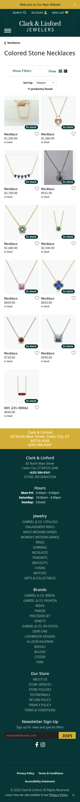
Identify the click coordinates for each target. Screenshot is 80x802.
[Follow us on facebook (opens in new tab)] (36, 744)
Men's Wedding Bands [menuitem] (40, 532)
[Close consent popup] (73, 795)
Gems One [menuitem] (39, 631)
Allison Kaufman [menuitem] (40, 642)
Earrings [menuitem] (40, 547)
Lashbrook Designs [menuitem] (40, 636)
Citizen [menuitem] (40, 657)
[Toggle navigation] (7, 33)
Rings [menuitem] (40, 542)
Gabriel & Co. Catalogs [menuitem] (40, 522)
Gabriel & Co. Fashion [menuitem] (40, 601)
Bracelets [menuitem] (40, 563)
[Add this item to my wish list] (35, 133)
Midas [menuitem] (39, 606)
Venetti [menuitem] (40, 621)
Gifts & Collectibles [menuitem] (40, 578)
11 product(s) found (40, 89)
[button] (19, 12)
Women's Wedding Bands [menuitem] (40, 537)
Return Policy (40, 700)
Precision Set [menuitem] (40, 616)
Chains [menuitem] (40, 568)
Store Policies (40, 690)
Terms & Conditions (40, 710)
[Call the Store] (40, 472)
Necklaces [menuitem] (40, 552)
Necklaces (13, 43)
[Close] (74, 4)
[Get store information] (40, 477)
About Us (40, 679)
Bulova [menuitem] (40, 652)
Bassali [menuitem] (40, 647)
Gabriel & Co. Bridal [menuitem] (40, 595)
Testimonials (40, 695)
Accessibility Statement (40, 781)
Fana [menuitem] (40, 662)
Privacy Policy (40, 705)
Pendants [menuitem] (40, 558)
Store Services (40, 684)
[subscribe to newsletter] (67, 735)
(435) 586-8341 (40, 444)
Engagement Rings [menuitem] (39, 527)
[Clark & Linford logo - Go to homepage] (40, 24)
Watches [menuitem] (40, 573)
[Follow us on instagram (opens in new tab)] (43, 744)
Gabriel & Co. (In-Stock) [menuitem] (40, 626)
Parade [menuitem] (40, 611)
